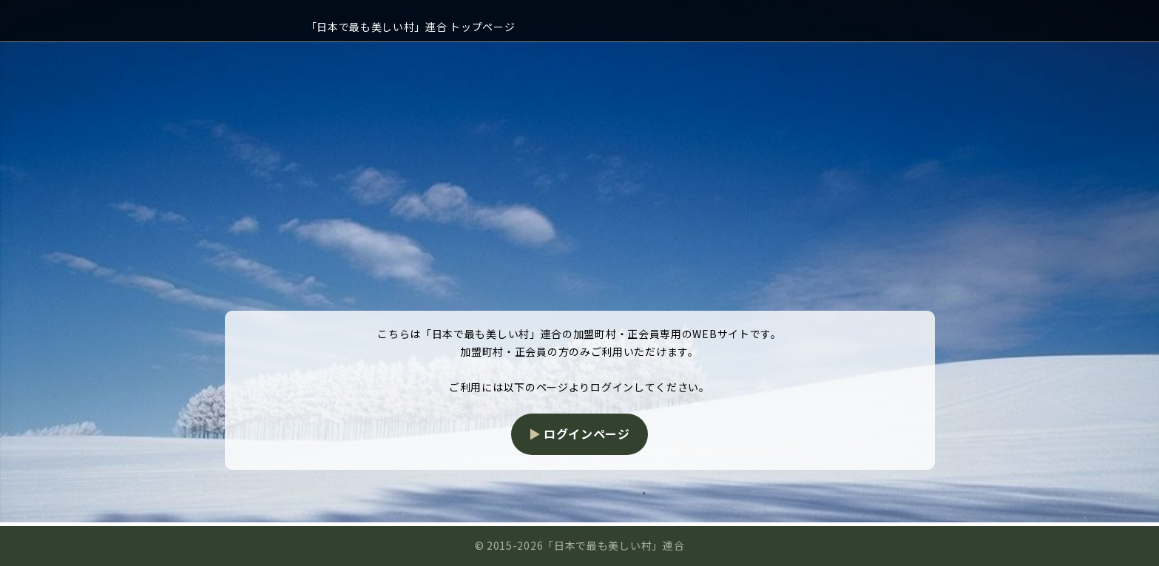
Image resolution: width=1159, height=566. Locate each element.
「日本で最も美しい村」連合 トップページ (411, 26)
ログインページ (587, 433)
